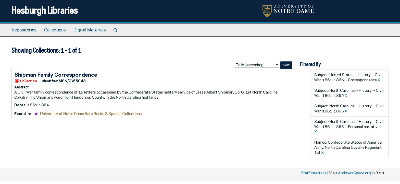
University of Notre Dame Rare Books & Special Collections (91, 113)
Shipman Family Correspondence (55, 75)
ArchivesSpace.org (354, 173)
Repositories (24, 29)
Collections (55, 29)
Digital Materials (89, 29)
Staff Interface (314, 173)
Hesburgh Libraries (44, 10)
